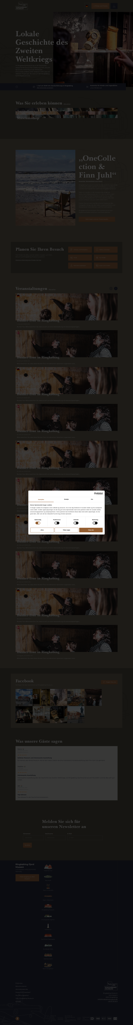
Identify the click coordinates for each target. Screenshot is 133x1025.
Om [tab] (92, 499)
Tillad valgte (66, 530)
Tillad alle (91, 530)
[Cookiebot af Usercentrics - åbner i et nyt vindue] (95, 493)
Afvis (42, 530)
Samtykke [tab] (41, 499)
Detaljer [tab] (66, 499)
